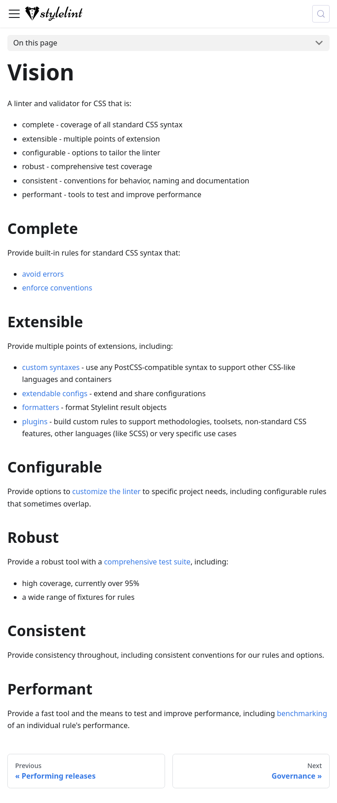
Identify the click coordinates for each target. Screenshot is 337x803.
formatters (40, 407)
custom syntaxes (51, 367)
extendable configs (54, 393)
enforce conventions (57, 288)
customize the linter (106, 491)
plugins (34, 421)
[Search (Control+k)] (321, 14)
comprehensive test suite (147, 562)
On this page (35, 43)
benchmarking (302, 713)
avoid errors (43, 274)
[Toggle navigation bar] (14, 14)
